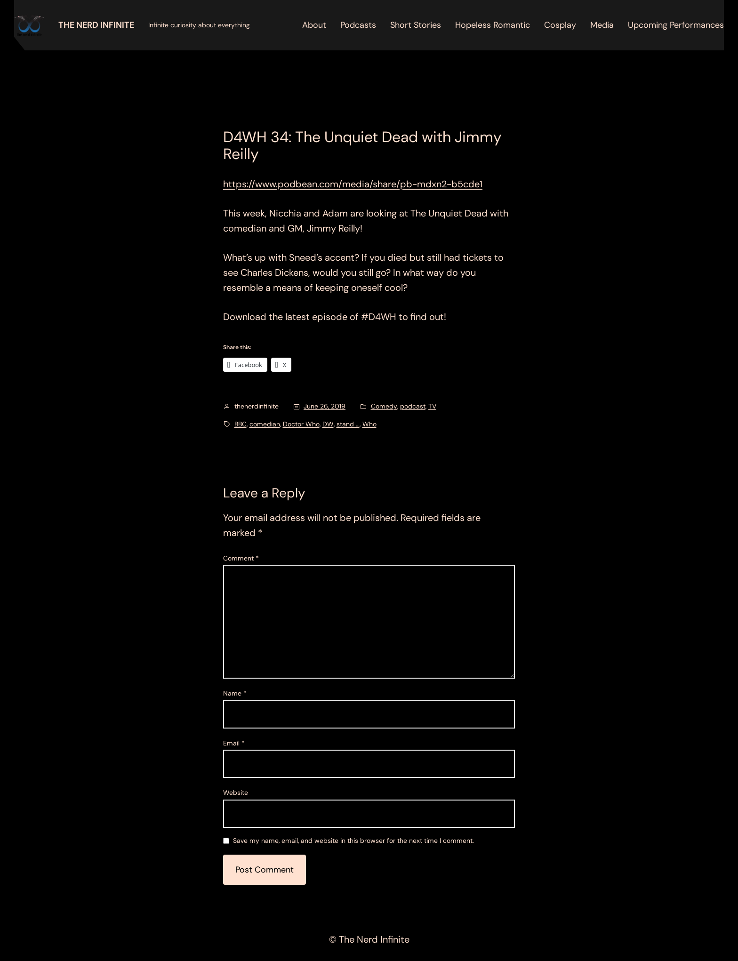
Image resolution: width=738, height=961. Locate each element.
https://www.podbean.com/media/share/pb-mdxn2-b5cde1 (352, 184)
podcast (412, 406)
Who (369, 424)
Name (235, 693)
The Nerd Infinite (96, 25)
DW (328, 424)
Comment (241, 558)
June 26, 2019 (324, 406)
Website (235, 792)
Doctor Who (301, 424)
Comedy (384, 406)
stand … (348, 424)
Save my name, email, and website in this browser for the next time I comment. (353, 841)
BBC (240, 424)
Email (234, 743)
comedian (264, 424)
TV (432, 406)
